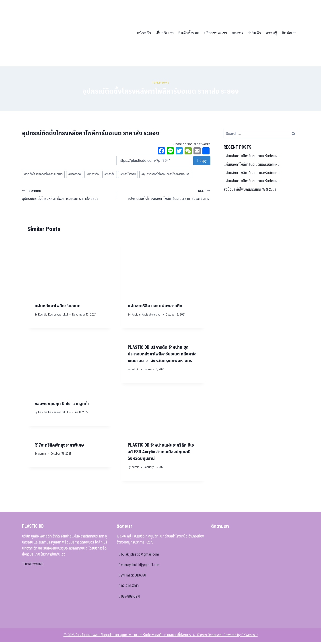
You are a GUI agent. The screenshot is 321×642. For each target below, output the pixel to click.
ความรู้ (271, 33)
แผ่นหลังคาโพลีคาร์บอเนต (57, 306)
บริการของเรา (215, 33)
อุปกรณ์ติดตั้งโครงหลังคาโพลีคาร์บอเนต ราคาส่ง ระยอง (90, 133)
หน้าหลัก (144, 33)
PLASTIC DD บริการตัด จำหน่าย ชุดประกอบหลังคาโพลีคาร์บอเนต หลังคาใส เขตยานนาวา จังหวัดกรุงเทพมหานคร (162, 354)
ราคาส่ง (109, 174)
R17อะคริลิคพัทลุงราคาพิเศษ (59, 445)
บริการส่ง (92, 174)
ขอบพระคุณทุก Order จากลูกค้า (62, 403)
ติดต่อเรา (289, 33)
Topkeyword (160, 83)
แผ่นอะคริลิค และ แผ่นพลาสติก (155, 306)
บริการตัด (74, 174)
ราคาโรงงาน (128, 174)
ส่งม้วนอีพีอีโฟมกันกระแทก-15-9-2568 (250, 190)
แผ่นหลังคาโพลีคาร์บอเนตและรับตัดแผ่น (252, 156)
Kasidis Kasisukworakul (53, 314)
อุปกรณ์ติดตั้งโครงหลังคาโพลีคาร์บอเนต (165, 174)
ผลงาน (237, 33)
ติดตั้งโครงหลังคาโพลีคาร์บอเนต (43, 174)
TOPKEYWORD (32, 564)
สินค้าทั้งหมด (189, 33)
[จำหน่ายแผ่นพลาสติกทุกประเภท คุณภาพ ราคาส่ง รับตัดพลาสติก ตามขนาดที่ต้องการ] (53, 33)
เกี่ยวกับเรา (165, 33)
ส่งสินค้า (254, 33)
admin (135, 369)
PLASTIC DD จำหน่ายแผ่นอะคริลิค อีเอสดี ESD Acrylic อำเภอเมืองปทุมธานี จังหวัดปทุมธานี (161, 452)
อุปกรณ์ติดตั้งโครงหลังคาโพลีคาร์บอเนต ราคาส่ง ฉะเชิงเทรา (165, 195)
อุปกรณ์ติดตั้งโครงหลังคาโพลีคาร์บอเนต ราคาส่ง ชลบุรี (67, 195)
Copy (201, 161)
